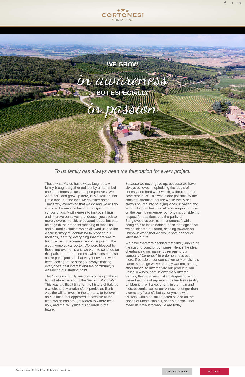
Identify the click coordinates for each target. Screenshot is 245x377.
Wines (138, 27)
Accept (214, 371)
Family (82, 27)
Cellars (120, 27)
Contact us (158, 27)
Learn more (177, 371)
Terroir (100, 27)
